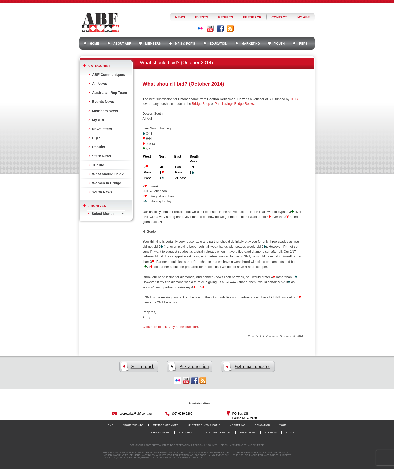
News (180, 17)
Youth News (102, 192)
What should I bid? (108, 174)
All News (99, 84)
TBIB (294, 99)
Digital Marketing (232, 445)
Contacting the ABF (216, 432)
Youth (284, 425)
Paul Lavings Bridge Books (234, 104)
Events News (103, 102)
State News (101, 156)
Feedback (252, 17)
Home (109, 425)
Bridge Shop (201, 104)
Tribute (98, 165)
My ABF (303, 17)
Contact (279, 17)
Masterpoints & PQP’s (204, 425)
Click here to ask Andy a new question (170, 327)
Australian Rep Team (109, 93)
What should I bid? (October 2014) (183, 84)
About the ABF (133, 425)
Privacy (198, 445)
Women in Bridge (106, 183)
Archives (211, 445)
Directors (248, 432)
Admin (290, 432)
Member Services (166, 425)
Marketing (237, 425)
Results (225, 17)
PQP (96, 138)
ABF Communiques (108, 75)
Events (201, 17)
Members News (105, 111)
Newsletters (102, 129)
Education (262, 425)
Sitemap (271, 432)
